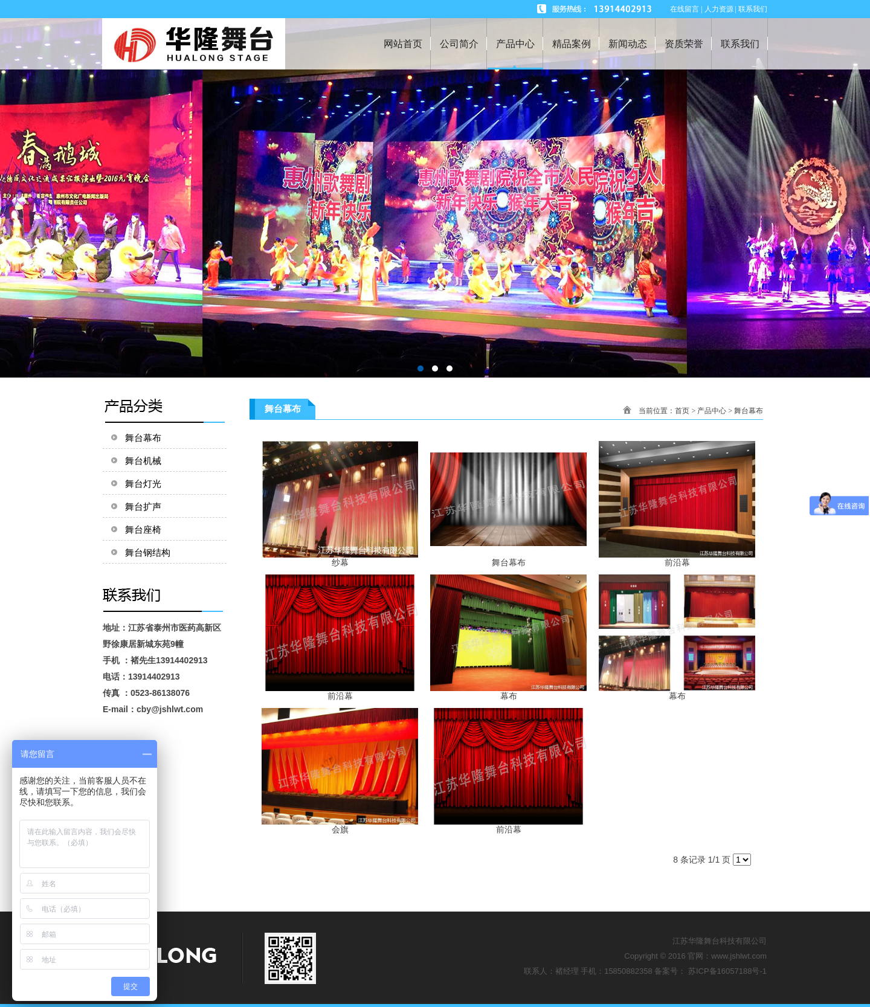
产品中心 (515, 44)
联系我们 (740, 44)
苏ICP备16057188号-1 (727, 971)
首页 (682, 411)
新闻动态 (627, 44)
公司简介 (459, 44)
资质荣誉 (684, 44)
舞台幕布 (748, 411)
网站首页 (403, 44)
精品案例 (571, 44)
